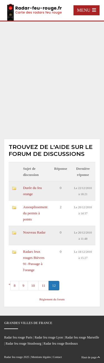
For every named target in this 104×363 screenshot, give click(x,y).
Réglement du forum (52, 299)
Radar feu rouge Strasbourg (23, 343)
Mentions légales (41, 357)
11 (43, 285)
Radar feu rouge (13, 357)
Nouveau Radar (34, 232)
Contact (57, 357)
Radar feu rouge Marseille (82, 337)
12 (54, 285)
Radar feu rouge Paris (18, 337)
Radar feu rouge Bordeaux (61, 343)
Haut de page (91, 357)
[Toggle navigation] (86, 10)
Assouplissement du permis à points (35, 213)
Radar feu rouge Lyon (49, 337)
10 (33, 285)
